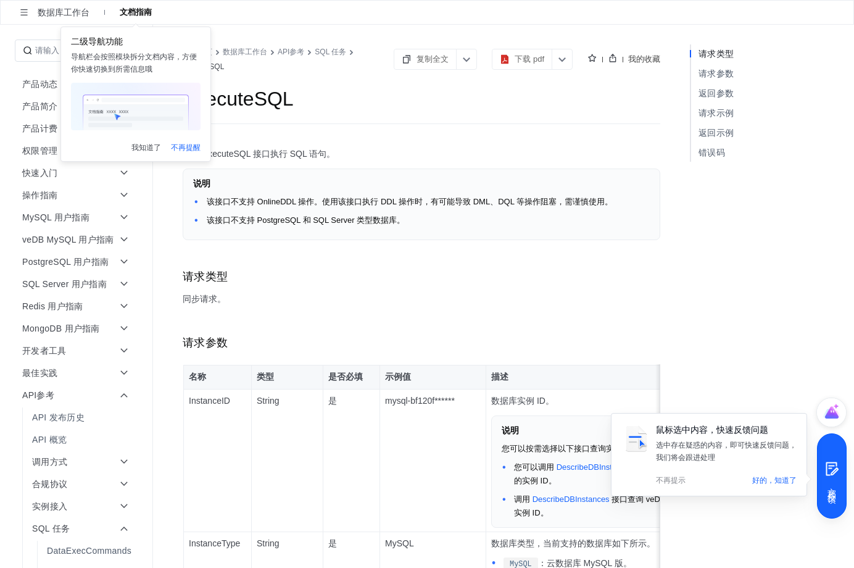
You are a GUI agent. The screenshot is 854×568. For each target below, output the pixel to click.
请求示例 (716, 113)
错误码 (712, 152)
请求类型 (716, 54)
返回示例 (716, 133)
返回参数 (716, 93)
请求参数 (716, 73)
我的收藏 (644, 59)
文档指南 (136, 12)
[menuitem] (77, 417)
